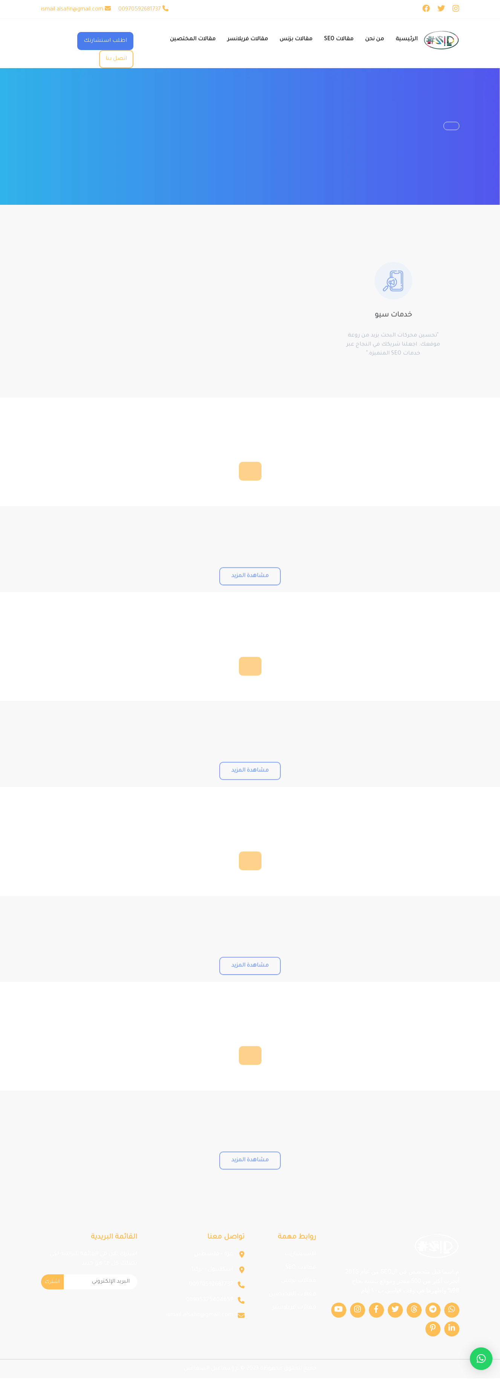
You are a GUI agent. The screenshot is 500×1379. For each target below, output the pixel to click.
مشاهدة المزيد (250, 594)
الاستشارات (300, 1255)
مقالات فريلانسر (294, 1308)
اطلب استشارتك (105, 41)
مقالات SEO (300, 1268)
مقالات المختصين (292, 1295)
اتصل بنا (116, 59)
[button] (481, 1358)
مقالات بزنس (298, 1281)
